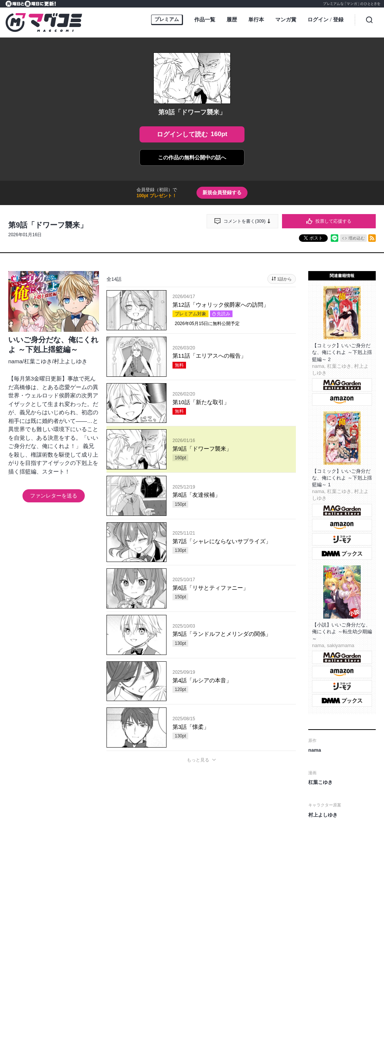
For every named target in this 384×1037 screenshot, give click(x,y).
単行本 (256, 19)
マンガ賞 (285, 19)
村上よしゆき (70, 361)
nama (15, 361)
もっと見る (198, 760)
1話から (284, 279)
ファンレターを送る (53, 496)
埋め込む (356, 238)
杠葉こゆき (38, 361)
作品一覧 (204, 19)
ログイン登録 (326, 20)
